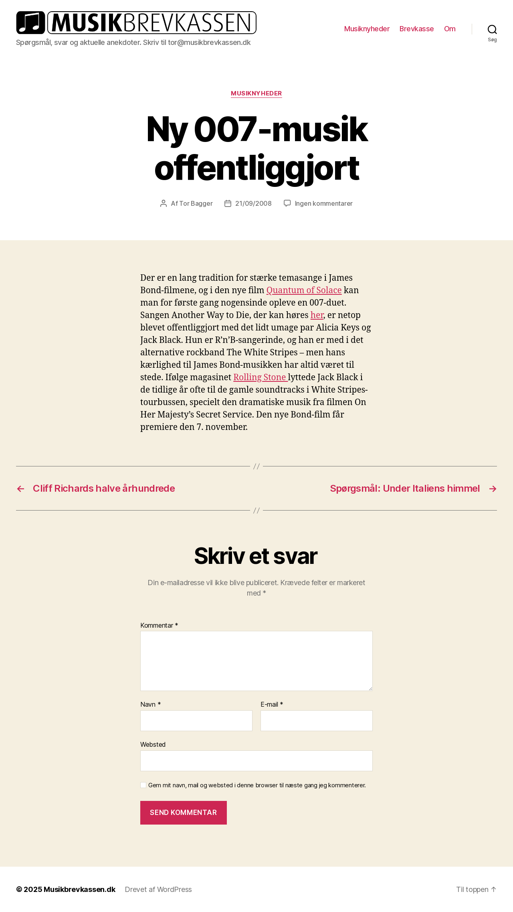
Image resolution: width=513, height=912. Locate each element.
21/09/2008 (253, 203)
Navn (150, 704)
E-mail (272, 704)
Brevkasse (417, 28)
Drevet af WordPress (158, 889)
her (317, 315)
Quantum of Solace (304, 290)
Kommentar (159, 625)
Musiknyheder (367, 28)
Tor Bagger (195, 203)
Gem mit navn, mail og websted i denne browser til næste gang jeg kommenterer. (257, 785)
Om (450, 28)
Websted (153, 744)
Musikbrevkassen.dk (79, 889)
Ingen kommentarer (324, 203)
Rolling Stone (260, 377)
